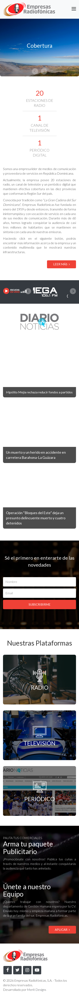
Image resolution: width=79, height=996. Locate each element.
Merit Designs (36, 989)
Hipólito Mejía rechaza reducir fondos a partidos (39, 392)
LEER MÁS (61, 264)
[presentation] (28, 291)
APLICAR (62, 929)
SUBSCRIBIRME (39, 604)
